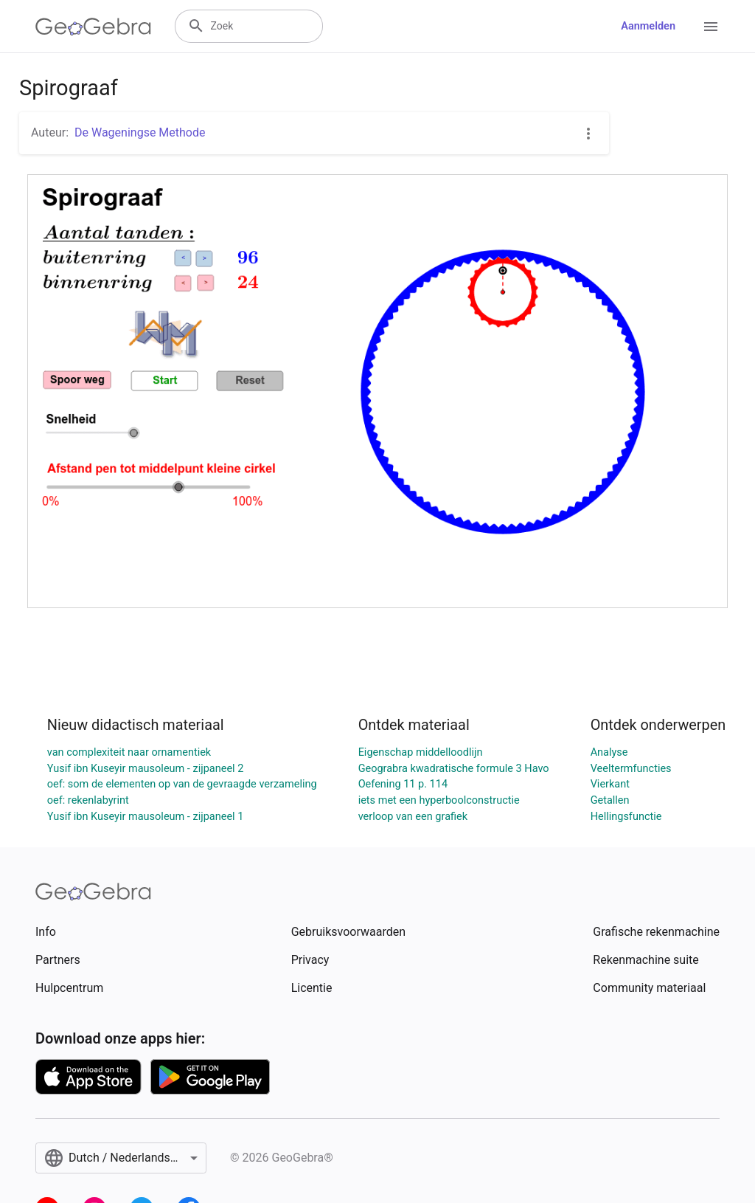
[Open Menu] (711, 26)
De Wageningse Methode (139, 132)
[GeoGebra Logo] (93, 26)
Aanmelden (648, 26)
